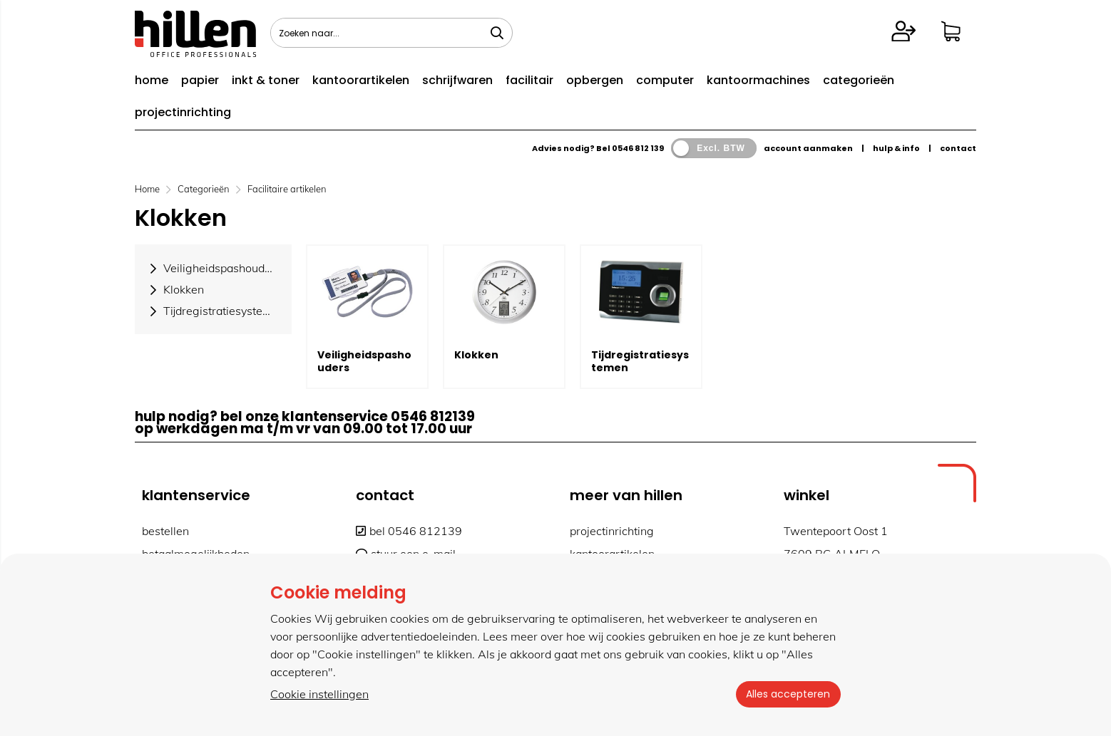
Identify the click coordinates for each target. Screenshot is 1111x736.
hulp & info (896, 148)
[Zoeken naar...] (497, 33)
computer (665, 80)
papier (200, 80)
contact (958, 148)
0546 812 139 (638, 148)
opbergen (594, 80)
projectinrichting (183, 112)
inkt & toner (265, 80)
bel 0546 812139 (409, 531)
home (151, 80)
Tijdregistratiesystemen (640, 361)
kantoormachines (758, 80)
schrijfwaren (457, 80)
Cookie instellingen (319, 694)
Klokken (476, 355)
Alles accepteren (787, 694)
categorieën (858, 80)
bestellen (165, 531)
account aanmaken (808, 148)
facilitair (529, 80)
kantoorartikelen (360, 80)
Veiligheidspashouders (364, 361)
